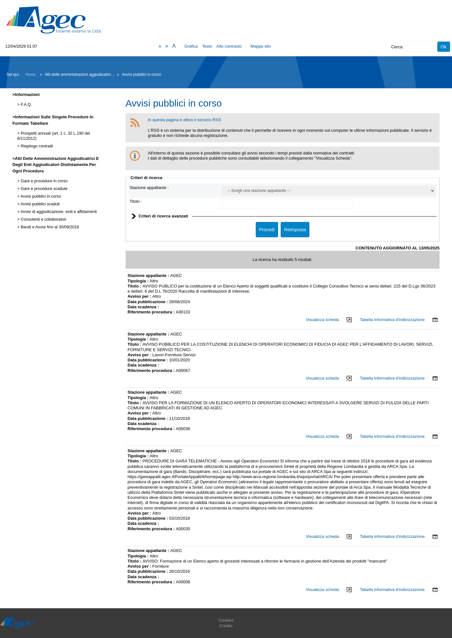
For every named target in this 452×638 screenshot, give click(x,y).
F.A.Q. (25, 104)
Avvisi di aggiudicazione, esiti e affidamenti (58, 211)
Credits (225, 625)
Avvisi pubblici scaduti (39, 204)
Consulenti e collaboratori (42, 219)
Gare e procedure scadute (43, 188)
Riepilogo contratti (36, 146)
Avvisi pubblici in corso (40, 196)
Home (30, 74)
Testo (207, 46)
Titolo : (136, 201)
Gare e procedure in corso (43, 181)
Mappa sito (261, 46)
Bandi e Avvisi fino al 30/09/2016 (49, 227)
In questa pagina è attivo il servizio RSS (184, 119)
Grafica (191, 46)
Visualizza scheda (322, 319)
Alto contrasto (229, 46)
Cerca (396, 46)
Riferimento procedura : (152, 312)
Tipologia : (139, 281)
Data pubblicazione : (148, 301)
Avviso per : (140, 296)
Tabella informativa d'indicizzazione (392, 319)
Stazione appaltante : (149, 187)
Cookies (226, 620)
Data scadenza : (143, 306)
